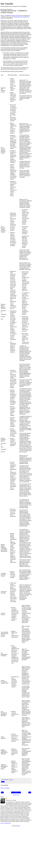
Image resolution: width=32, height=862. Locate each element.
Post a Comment (5, 788)
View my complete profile (5, 823)
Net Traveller (7, 4)
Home (16, 792)
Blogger (18, 825)
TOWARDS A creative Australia (12, 15)
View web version (16, 794)
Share (3, 781)
